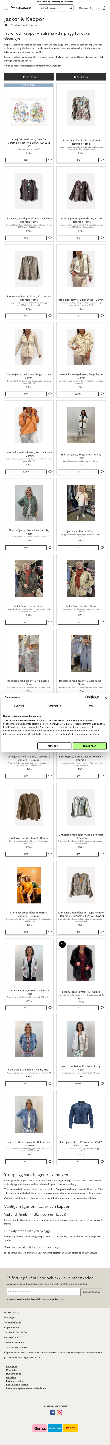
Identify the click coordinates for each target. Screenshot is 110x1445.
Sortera (82, 77)
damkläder (55, 65)
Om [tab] (91, 706)
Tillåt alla (89, 746)
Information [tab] (55, 706)
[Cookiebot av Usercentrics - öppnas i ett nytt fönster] (86, 697)
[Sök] (70, 7)
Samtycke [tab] (19, 706)
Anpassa (54, 746)
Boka (26, 160)
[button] (6, 8)
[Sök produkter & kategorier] (53, 7)
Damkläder (42, 1)
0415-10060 (14, 1321)
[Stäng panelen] (106, 698)
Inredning (56, 1)
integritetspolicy (56, 1298)
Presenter (68, 1)
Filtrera (30, 77)
